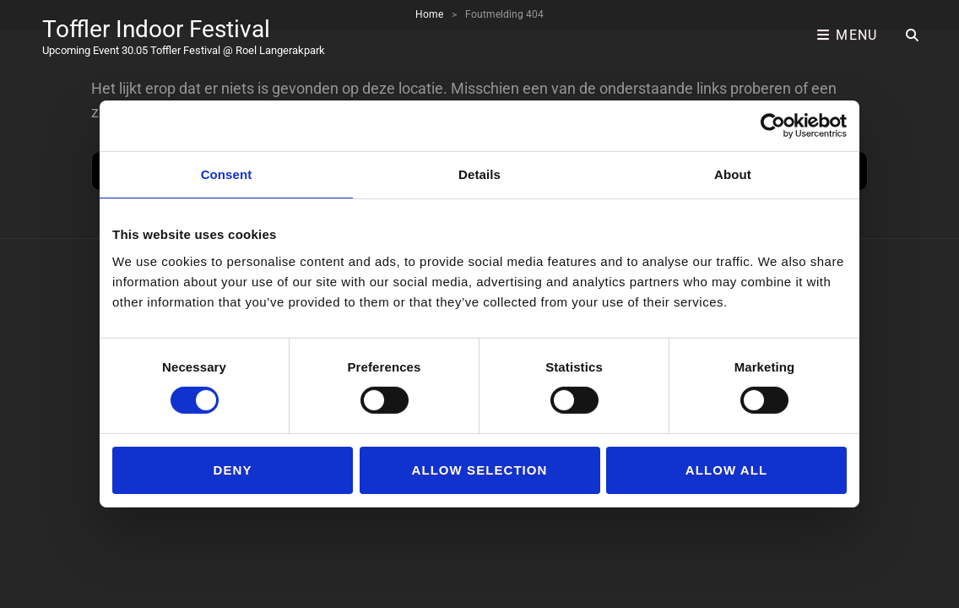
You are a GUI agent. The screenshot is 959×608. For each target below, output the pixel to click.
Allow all (726, 470)
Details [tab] (479, 174)
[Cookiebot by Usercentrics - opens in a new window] (773, 125)
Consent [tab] (226, 174)
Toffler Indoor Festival (156, 29)
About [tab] (732, 174)
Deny (233, 470)
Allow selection (480, 470)
